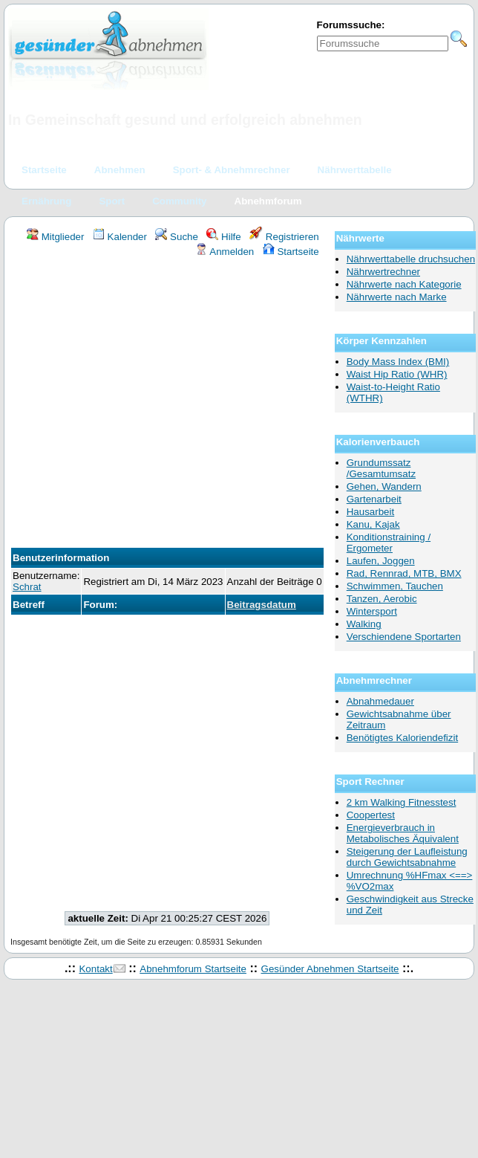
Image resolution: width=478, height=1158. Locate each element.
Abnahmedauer (380, 701)
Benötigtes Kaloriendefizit (402, 737)
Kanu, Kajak (373, 524)
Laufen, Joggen (381, 560)
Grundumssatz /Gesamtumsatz (381, 468)
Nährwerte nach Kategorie (404, 284)
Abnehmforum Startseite (193, 968)
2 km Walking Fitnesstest (401, 802)
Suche (176, 236)
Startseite (291, 251)
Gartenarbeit (374, 499)
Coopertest (371, 815)
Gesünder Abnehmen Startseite (330, 968)
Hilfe (223, 236)
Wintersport (372, 611)
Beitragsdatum (261, 604)
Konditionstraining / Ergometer (388, 542)
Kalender (120, 236)
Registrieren (284, 236)
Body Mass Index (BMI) (398, 361)
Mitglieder (55, 236)
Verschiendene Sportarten (404, 636)
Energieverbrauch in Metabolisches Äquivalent (403, 833)
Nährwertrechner (383, 271)
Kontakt (95, 968)
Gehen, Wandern (384, 486)
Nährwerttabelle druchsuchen (411, 259)
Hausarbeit (370, 511)
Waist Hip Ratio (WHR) (397, 374)
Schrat (27, 586)
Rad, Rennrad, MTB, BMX (404, 573)
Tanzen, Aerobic (382, 598)
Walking (364, 624)
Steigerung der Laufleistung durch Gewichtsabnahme (407, 857)
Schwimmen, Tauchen (395, 586)
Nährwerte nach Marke (397, 297)
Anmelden (224, 251)
